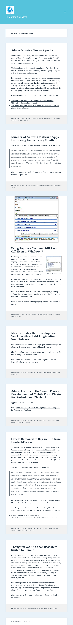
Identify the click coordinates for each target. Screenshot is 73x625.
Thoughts (29, 608)
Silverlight (27, 120)
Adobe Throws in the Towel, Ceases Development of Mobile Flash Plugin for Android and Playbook (36, 394)
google (59, 185)
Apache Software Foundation (52, 118)
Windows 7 (58, 315)
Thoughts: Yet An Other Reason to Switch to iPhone (34, 548)
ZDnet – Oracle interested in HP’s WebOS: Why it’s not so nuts (34, 518)
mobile (57, 420)
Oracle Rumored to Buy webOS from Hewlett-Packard (36, 440)
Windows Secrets (16, 316)
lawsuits (13, 530)
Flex (16, 120)
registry (48, 315)
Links (29, 118)
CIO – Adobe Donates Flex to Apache (24, 103)
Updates (33, 118)
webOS (31, 530)
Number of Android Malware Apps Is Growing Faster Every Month (35, 138)
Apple (44, 372)
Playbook (13, 422)
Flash (12, 120)
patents (27, 530)
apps (55, 185)
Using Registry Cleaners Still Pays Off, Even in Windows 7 (34, 249)
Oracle (18, 530)
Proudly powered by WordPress (20, 621)
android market (48, 185)
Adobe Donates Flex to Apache (32, 50)
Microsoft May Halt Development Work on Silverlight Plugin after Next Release (34, 336)
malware (13, 187)
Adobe (41, 118)
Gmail (51, 608)
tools (52, 315)
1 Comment (27, 422)
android (41, 185)
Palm (22, 530)
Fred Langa (42, 315)
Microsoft (20, 120)
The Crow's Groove (16, 16)
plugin (58, 372)
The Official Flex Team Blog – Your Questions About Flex (32, 100)
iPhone (55, 608)
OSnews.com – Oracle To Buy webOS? (25, 515)
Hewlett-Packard (53, 528)
